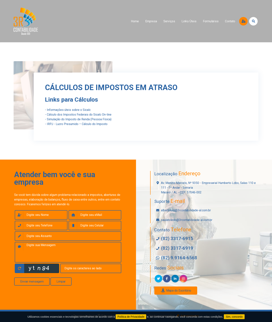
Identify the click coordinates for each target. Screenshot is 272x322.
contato (230, 21)
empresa (151, 21)
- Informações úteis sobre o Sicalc (68, 110)
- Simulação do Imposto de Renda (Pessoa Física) (78, 119)
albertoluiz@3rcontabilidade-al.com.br (186, 210)
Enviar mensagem (32, 281)
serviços (169, 21)
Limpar (61, 281)
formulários (211, 21)
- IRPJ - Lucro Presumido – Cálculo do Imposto (76, 124)
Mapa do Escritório (175, 290)
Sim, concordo (234, 316)
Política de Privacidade (130, 316)
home (135, 21)
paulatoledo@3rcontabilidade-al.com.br (186, 220)
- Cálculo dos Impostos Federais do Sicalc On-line (78, 114)
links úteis (189, 21)
